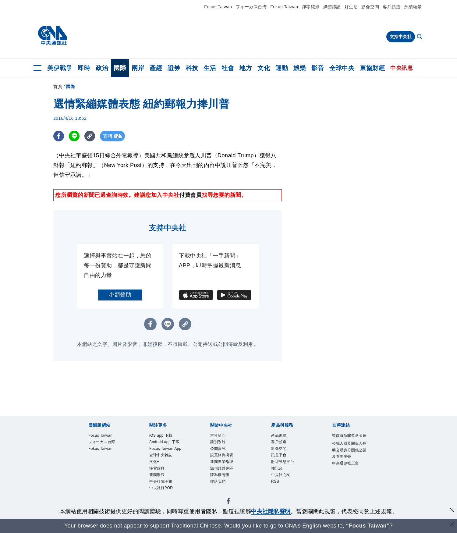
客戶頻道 (391, 7)
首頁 (57, 86)
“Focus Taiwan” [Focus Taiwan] (368, 526)
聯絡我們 (217, 481)
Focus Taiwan (218, 7)
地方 (245, 68)
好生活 (351, 7)
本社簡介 (217, 435)
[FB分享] (58, 136)
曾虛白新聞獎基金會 (349, 435)
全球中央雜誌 (160, 455)
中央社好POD (161, 488)
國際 (120, 68)
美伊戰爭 (59, 68)
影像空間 (370, 7)
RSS (275, 481)
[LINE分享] (74, 136)
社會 (227, 68)
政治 (102, 68)
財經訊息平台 (282, 462)
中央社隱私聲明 (271, 511)
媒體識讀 (332, 7)
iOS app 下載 (160, 435)
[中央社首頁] (52, 35)
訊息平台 (278, 455)
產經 (156, 68)
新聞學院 (157, 475)
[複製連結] (89, 136)
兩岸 (138, 68)
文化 (263, 68)
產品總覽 (278, 435)
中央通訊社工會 (345, 463)
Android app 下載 (164, 442)
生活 (210, 68)
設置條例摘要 (221, 455)
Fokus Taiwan (284, 7)
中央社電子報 (160, 481)
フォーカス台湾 (251, 7)
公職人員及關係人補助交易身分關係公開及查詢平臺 (349, 450)
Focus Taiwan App (165, 448)
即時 (84, 68)
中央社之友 (280, 475)
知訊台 (277, 468)
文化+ (154, 462)
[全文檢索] (420, 37)
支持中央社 (401, 36)
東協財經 (372, 68)
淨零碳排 (311, 7)
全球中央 (341, 68)
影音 (317, 68)
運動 (281, 68)
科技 (192, 68)
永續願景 (413, 7)
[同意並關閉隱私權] (452, 510)
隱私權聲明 (219, 475)
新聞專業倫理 (221, 462)
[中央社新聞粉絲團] (228, 502)
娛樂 (299, 68)
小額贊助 (120, 295)
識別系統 (217, 442)
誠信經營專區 (221, 468)
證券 (174, 68)
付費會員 (190, 195)
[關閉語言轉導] (452, 525)
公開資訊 (217, 448)
